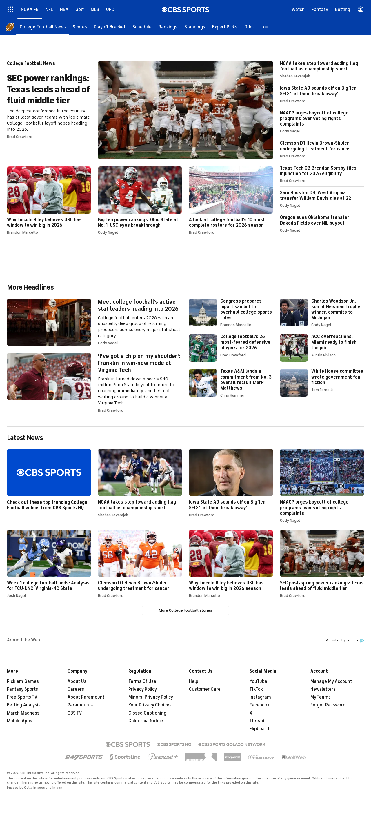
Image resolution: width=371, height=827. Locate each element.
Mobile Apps (19, 721)
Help (193, 681)
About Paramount (86, 697)
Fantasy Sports (22, 689)
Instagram (260, 697)
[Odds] (249, 27)
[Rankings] (168, 27)
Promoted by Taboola (345, 640)
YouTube (258, 681)
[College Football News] (42, 27)
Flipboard (259, 729)
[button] (265, 27)
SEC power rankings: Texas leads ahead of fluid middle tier (140, 110)
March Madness (23, 713)
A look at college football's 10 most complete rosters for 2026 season (231, 200)
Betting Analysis (24, 705)
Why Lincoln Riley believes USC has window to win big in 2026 (49, 200)
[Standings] (195, 27)
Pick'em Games (23, 681)
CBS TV (75, 713)
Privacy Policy (142, 689)
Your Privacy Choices (150, 705)
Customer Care (205, 689)
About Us (77, 681)
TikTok (256, 689)
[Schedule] (142, 27)
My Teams (320, 697)
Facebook (260, 705)
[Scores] (79, 27)
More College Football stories (185, 610)
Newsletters (323, 689)
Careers (76, 689)
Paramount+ (80, 705)
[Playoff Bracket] (109, 27)
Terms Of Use (142, 681)
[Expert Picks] (225, 27)
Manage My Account (331, 681)
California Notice (145, 721)
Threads (258, 721)
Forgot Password (327, 705)
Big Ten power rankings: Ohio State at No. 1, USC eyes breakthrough (140, 200)
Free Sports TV (22, 697)
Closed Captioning (147, 713)
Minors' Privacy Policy (150, 697)
